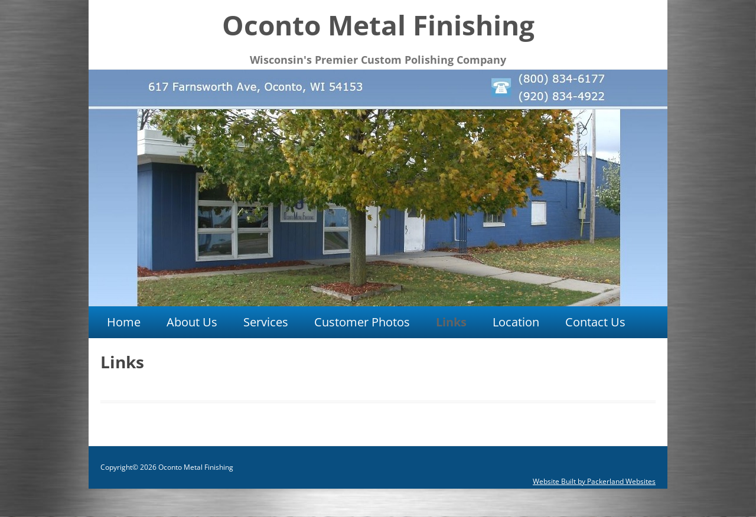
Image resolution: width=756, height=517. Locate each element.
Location (516, 322)
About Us (192, 322)
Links (451, 322)
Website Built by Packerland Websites (594, 481)
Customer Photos (362, 322)
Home (124, 322)
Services (265, 322)
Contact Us (595, 322)
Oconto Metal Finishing (378, 24)
